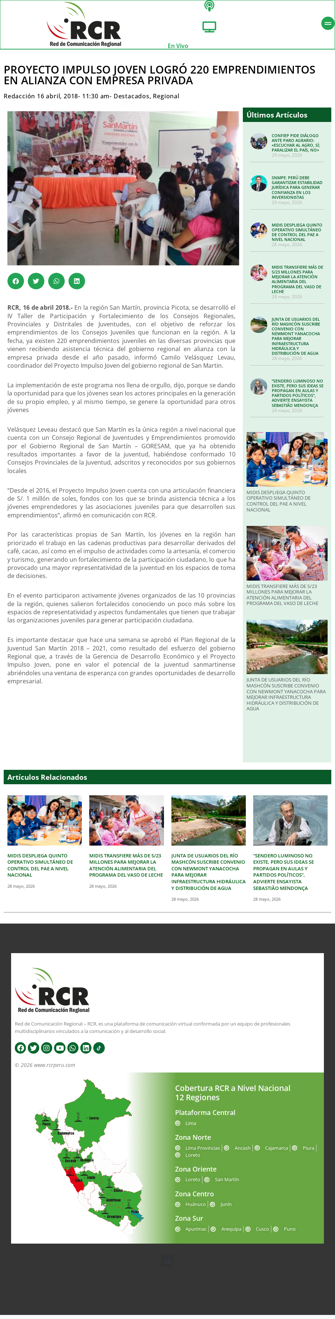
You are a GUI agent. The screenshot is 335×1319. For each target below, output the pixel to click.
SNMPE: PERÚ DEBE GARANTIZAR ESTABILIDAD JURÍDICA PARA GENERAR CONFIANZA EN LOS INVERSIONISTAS (297, 191)
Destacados (132, 100)
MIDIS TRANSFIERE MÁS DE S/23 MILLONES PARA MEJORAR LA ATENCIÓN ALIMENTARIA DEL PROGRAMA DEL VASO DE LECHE (297, 283)
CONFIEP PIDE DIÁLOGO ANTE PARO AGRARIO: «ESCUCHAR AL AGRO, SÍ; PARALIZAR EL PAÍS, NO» (296, 146)
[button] (15, 285)
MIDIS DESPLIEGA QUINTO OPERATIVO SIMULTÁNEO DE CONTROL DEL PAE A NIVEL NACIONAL (297, 236)
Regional (166, 100)
